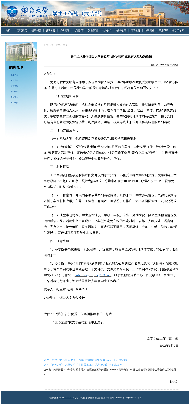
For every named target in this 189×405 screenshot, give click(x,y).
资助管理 (93, 30)
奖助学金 (14, 80)
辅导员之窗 (178, 30)
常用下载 (164, 30)
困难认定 (14, 75)
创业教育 (121, 30)
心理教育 (79, 30)
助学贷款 (14, 86)
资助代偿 (14, 103)
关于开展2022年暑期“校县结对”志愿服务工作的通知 (80, 369)
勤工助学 (14, 92)
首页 (8, 30)
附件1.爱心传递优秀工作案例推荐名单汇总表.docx (81, 360)
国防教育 (135, 30)
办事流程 (149, 30)
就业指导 (107, 30)
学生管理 (64, 30)
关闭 (173, 381)
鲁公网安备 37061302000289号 (62, 398)
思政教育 (50, 30)
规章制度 (36, 30)
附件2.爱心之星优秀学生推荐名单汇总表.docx (79, 364)
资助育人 (14, 97)
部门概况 (22, 30)
